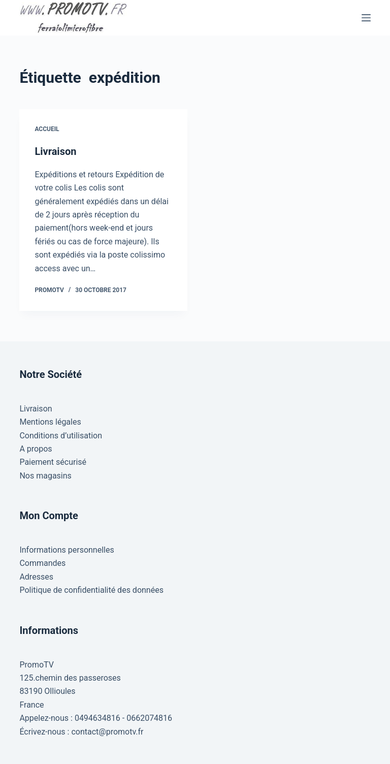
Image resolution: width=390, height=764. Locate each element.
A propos (35, 449)
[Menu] (366, 17)
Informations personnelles (66, 550)
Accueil (47, 129)
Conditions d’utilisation (60, 435)
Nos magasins (45, 476)
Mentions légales (50, 422)
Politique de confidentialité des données (91, 590)
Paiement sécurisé (52, 462)
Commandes (42, 563)
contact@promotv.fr (107, 732)
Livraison (55, 151)
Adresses (36, 577)
